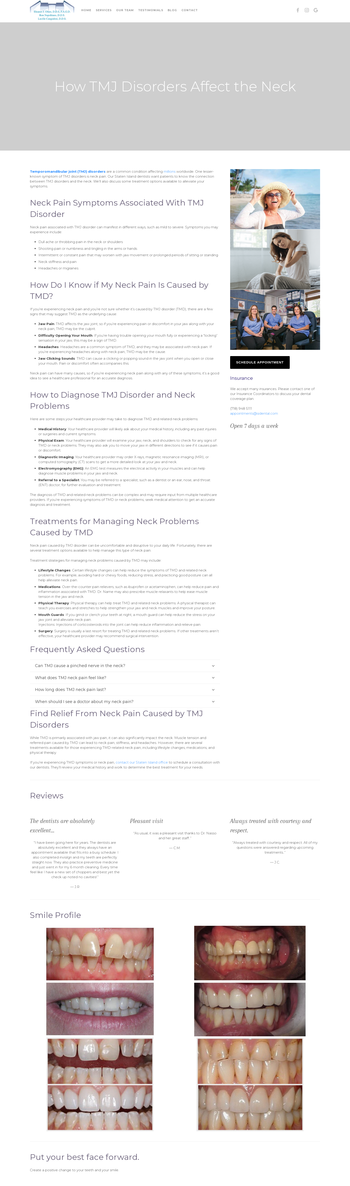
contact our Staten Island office (142, 762)
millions (169, 171)
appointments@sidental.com (254, 413)
